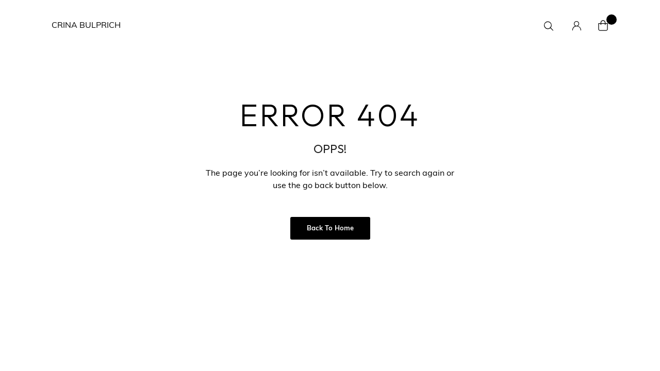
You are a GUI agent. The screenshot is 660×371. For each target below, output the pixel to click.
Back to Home (330, 228)
